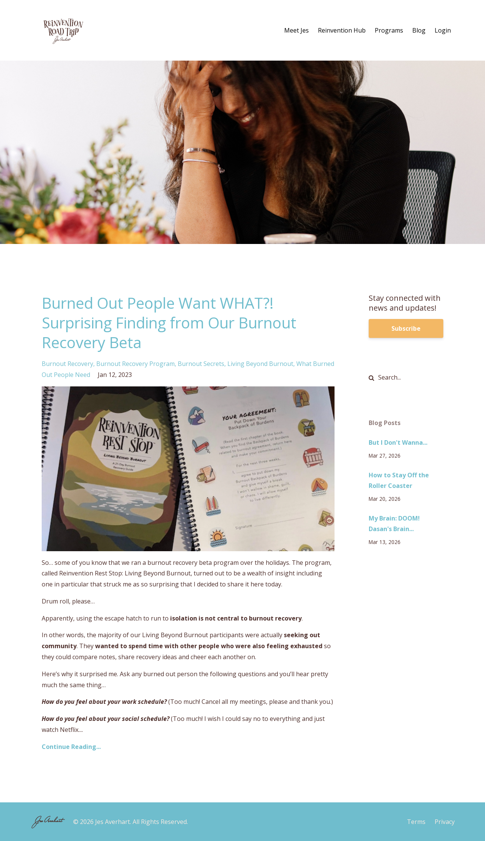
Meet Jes (296, 30)
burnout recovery (67, 364)
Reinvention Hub (342, 30)
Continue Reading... (71, 747)
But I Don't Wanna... (398, 442)
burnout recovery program (135, 364)
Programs (389, 30)
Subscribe (406, 328)
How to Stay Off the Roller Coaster (399, 480)
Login (443, 30)
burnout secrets (201, 364)
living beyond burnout (260, 364)
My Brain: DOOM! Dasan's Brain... (394, 523)
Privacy (445, 822)
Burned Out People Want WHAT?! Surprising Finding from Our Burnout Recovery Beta (169, 322)
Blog (419, 30)
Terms (416, 822)
